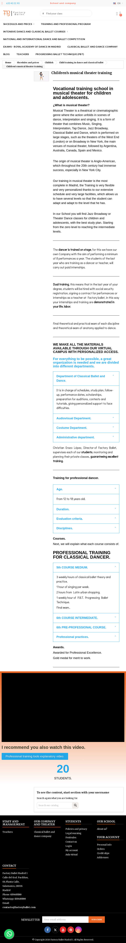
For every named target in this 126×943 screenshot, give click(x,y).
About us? (102, 829)
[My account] (117, 14)
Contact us (71, 841)
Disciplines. (64, 528)
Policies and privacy (76, 829)
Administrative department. (75, 437)
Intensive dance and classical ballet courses (35, 31)
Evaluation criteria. (69, 518)
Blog (6, 54)
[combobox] (66, 13)
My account (71, 850)
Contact (9, 865)
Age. (59, 489)
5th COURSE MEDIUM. (72, 567)
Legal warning (73, 833)
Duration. (62, 509)
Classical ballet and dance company (92, 46)
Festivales (70, 837)
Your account (108, 837)
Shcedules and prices (18, 24)
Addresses (102, 857)
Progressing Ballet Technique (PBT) (60, 54)
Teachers (22, 54)
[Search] (58, 805)
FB (6, 13)
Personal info (104, 844)
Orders (101, 849)
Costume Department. (71, 427)
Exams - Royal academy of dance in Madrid (32, 46)
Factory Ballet (19, 13)
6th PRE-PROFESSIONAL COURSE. (81, 627)
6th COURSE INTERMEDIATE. (77, 618)
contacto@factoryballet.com (19, 907)
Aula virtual (71, 854)
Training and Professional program (66, 24)
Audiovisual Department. (73, 418)
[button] (120, 13)
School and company (63, 3)
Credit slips (103, 853)
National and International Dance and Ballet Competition (44, 39)
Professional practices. (72, 637)
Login (68, 846)
